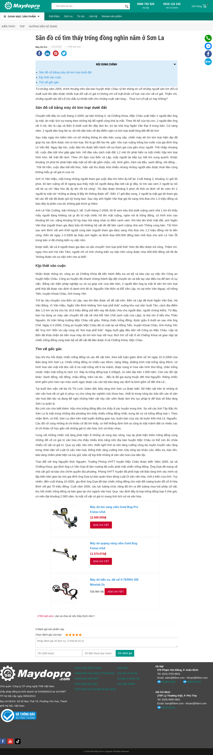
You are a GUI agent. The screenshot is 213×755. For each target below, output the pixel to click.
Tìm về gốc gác (49, 82)
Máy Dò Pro (41, 47)
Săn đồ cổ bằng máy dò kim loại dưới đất (65, 72)
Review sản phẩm (112, 16)
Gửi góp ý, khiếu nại (128, 678)
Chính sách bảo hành (86, 678)
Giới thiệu (54, 16)
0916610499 (166, 682)
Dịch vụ (68, 16)
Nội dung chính (106, 64)
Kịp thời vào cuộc (50, 77)
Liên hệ (93, 16)
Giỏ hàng (200, 6)
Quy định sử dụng (127, 673)
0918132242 (166, 707)
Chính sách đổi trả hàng (88, 667)
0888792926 (192, 682)
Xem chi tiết (101, 525)
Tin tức (81, 16)
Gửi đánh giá (125, 653)
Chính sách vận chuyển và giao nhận (95, 689)
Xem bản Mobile (126, 683)
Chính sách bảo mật (86, 683)
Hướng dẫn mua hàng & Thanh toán (94, 673)
